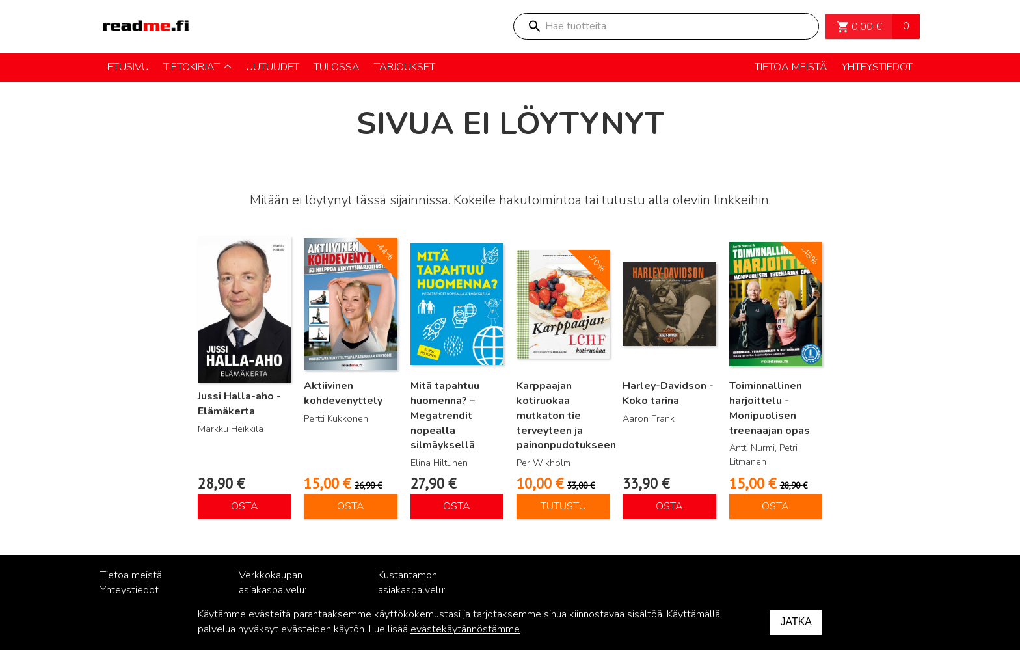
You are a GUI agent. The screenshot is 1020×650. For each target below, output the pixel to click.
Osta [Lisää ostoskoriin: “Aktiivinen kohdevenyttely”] (350, 506)
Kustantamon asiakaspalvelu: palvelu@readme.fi (420, 590)
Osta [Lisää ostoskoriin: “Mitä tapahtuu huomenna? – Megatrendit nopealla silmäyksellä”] (456, 506)
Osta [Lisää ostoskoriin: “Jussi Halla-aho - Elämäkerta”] (244, 506)
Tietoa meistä (131, 575)
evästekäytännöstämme (465, 629)
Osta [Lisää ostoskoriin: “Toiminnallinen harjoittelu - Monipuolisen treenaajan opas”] (775, 506)
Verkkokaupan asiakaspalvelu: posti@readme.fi (276, 590)
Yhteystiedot (129, 590)
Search (534, 26)
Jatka (796, 621)
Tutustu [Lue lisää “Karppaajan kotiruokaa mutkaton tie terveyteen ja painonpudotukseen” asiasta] (563, 506)
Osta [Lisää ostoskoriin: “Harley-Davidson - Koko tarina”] (669, 506)
